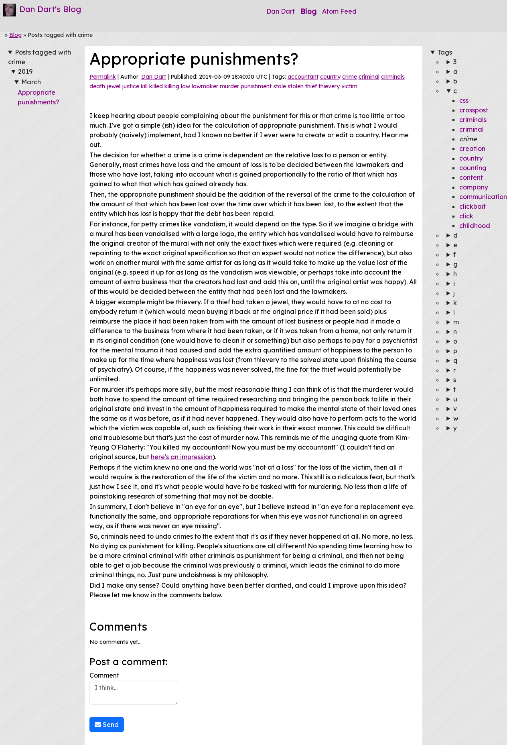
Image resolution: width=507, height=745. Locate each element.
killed (156, 86)
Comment (133, 688)
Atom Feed (339, 11)
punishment (256, 86)
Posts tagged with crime (39, 57)
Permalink (102, 76)
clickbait (472, 206)
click (466, 216)
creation (472, 149)
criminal (369, 76)
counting (473, 168)
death (97, 86)
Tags (444, 52)
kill (144, 86)
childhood (474, 226)
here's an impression (182, 457)
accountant (303, 76)
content (471, 177)
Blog (308, 11)
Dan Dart (280, 11)
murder (229, 86)
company (473, 187)
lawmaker (205, 86)
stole (279, 86)
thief (311, 86)
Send (107, 725)
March (31, 82)
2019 (25, 71)
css (463, 100)
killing (171, 86)
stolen (296, 86)
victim (349, 86)
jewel (113, 86)
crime (349, 76)
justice (130, 86)
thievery (329, 86)
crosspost (473, 110)
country (330, 76)
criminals (393, 76)
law (185, 86)
